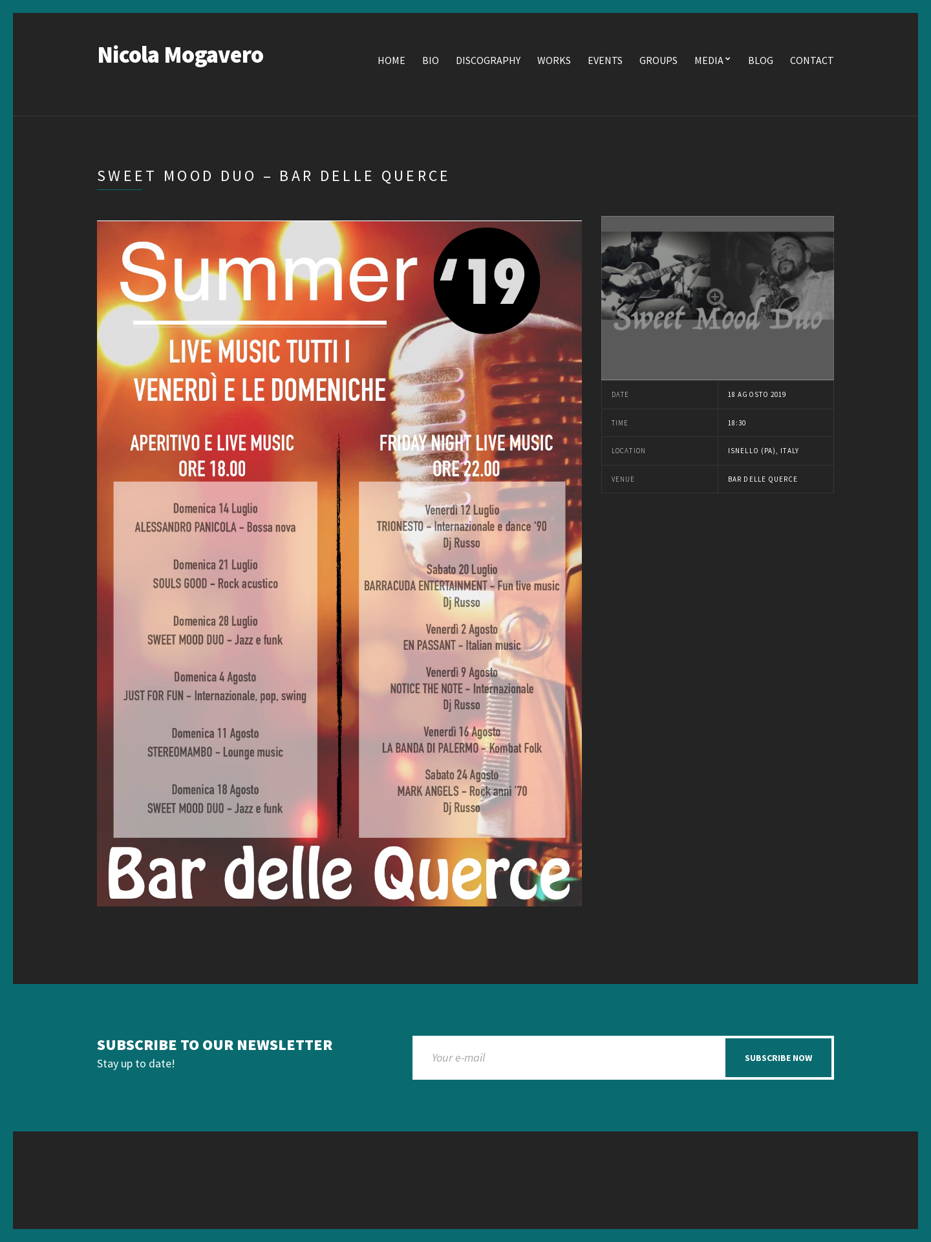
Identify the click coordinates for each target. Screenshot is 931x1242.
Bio (430, 60)
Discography (488, 60)
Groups (658, 60)
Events (605, 60)
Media (708, 60)
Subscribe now (778, 1058)
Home (391, 60)
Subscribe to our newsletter (214, 1045)
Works (554, 60)
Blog (760, 60)
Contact (812, 60)
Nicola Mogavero (180, 54)
